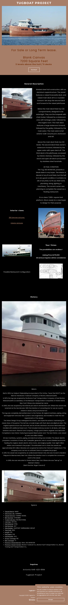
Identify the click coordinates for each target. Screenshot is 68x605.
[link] (34, 3)
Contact (34, 70)
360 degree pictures (17, 217)
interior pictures (17, 223)
